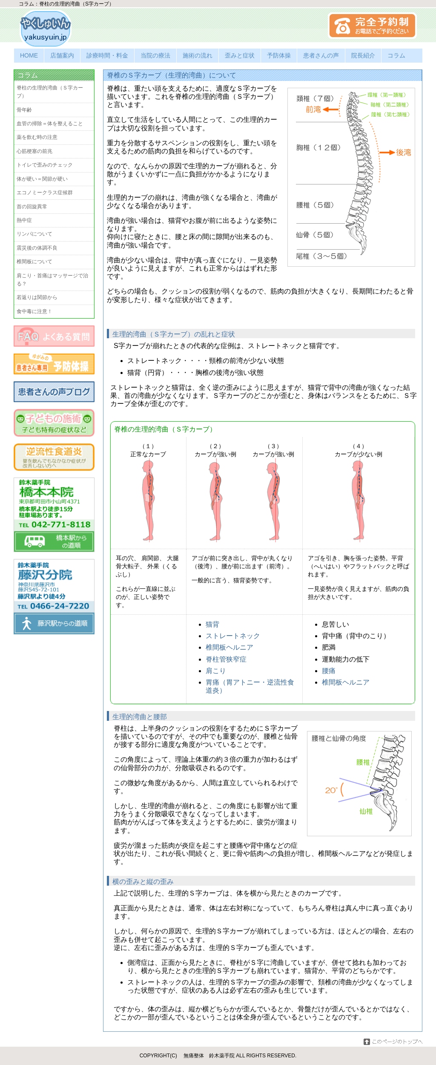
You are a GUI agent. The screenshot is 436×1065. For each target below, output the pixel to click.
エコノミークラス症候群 (45, 193)
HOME (29, 55)
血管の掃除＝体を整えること (50, 124)
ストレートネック (233, 635)
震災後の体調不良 (37, 248)
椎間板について (34, 262)
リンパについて (34, 234)
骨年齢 (24, 110)
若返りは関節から (37, 297)
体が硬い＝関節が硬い (42, 179)
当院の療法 (155, 55)
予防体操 (279, 55)
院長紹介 (363, 55)
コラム (396, 55)
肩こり (216, 670)
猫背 (212, 624)
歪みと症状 (240, 55)
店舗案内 (62, 55)
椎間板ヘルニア (229, 647)
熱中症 (24, 220)
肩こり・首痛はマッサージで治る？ (52, 280)
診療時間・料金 (107, 55)
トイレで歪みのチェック (45, 165)
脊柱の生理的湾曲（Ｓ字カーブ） (50, 92)
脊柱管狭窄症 (226, 659)
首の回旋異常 (32, 207)
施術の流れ (197, 55)
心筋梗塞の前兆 (34, 151)
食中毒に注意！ (34, 311)
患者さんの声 (321, 55)
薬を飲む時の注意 (37, 137)
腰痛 (329, 670)
